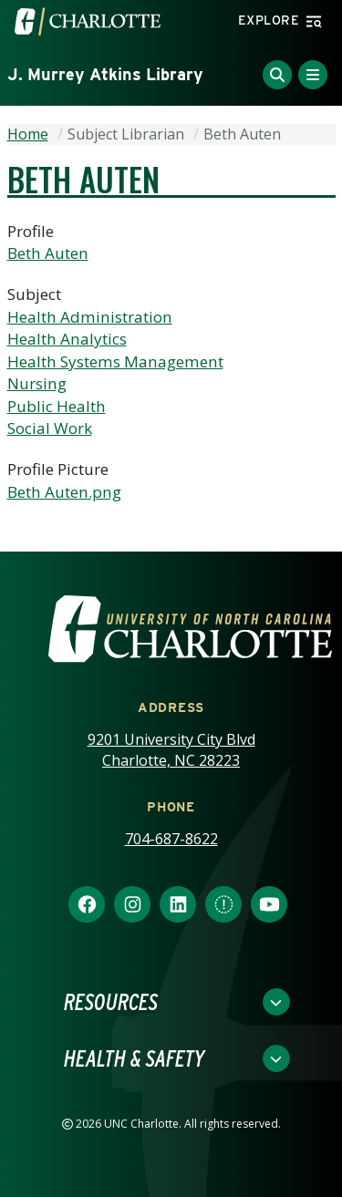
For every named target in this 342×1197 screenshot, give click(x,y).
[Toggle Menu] (312, 74)
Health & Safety (134, 1058)
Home (27, 134)
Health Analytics (67, 338)
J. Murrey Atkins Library (105, 74)
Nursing (37, 383)
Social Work (49, 428)
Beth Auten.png (64, 491)
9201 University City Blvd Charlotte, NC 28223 (171, 749)
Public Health (56, 406)
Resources (111, 1002)
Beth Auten (47, 252)
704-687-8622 (171, 839)
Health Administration (89, 316)
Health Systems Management (115, 361)
